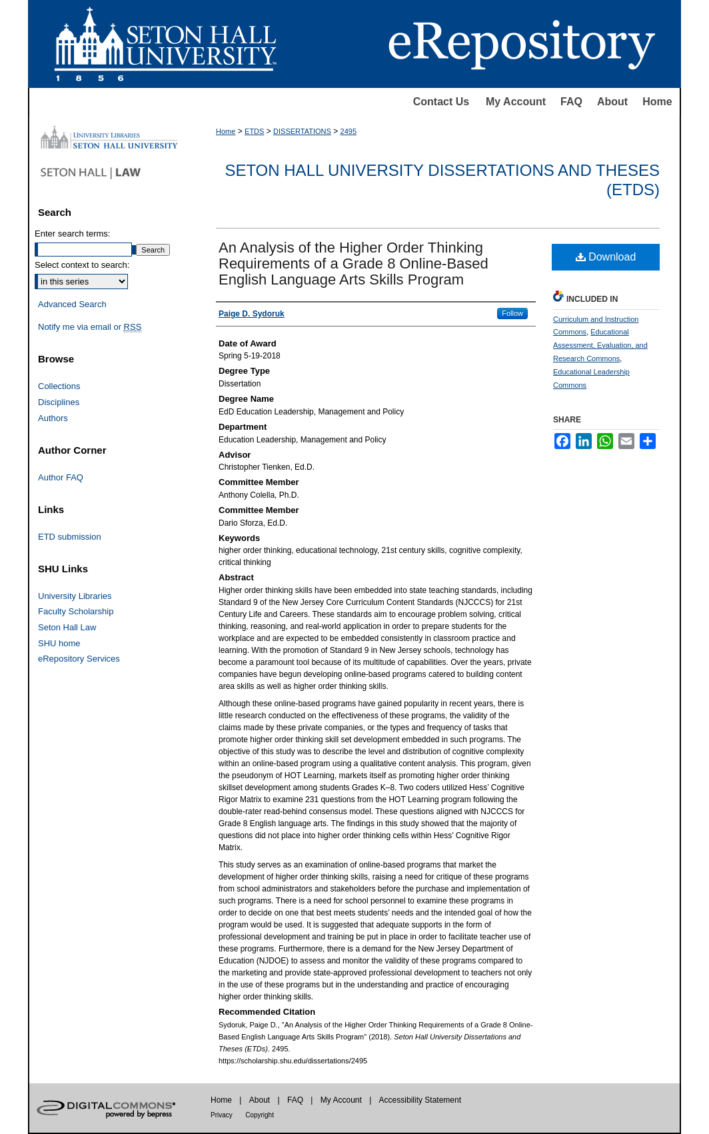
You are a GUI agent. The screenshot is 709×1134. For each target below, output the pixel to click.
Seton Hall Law (67, 627)
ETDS (254, 131)
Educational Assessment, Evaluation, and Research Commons (600, 345)
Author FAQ (60, 477)
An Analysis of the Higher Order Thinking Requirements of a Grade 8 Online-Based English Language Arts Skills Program (353, 263)
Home (657, 101)
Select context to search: (82, 265)
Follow (512, 313)
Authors (53, 418)
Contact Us (441, 101)
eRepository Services (79, 659)
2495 (348, 131)
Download (606, 257)
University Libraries (75, 596)
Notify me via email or (89, 327)
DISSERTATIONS (302, 131)
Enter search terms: (72, 234)
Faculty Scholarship (75, 611)
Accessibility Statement (420, 1100)
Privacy (222, 1115)
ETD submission (69, 537)
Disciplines (58, 402)
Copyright (259, 1115)
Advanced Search (72, 304)
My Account (516, 101)
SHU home (59, 643)
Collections (59, 386)
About (612, 101)
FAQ (571, 101)
